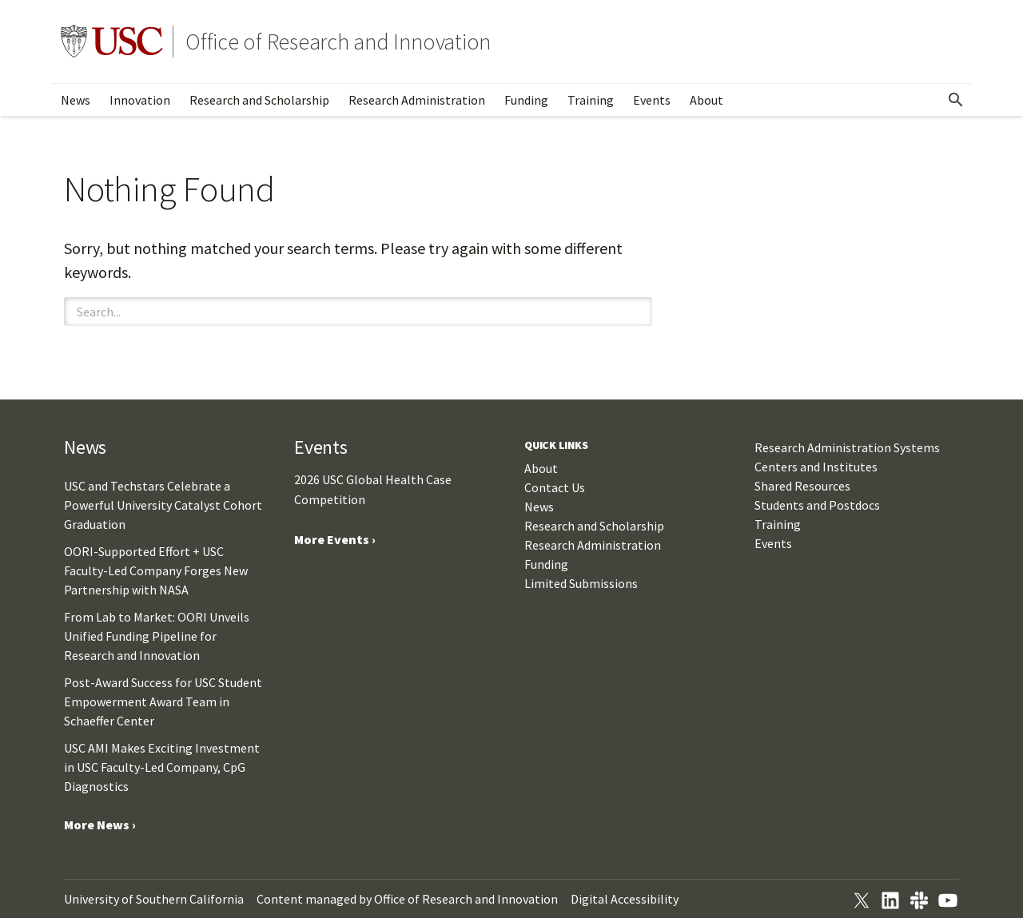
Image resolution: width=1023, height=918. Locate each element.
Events (652, 100)
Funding (526, 100)
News (75, 100)
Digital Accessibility (625, 899)
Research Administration (416, 100)
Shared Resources (802, 486)
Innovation (139, 100)
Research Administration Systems (847, 447)
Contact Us (554, 487)
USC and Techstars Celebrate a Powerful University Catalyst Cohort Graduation (163, 505)
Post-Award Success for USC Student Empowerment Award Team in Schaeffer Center (163, 701)
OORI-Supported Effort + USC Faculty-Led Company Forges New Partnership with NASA (156, 570)
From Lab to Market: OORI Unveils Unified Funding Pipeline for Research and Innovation (156, 636)
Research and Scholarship (259, 100)
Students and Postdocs (817, 505)
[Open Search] (956, 100)
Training (590, 100)
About (706, 100)
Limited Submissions (581, 583)
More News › (100, 825)
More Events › (335, 539)
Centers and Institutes (816, 467)
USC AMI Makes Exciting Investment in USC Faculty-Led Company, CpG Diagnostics (162, 767)
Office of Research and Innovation (338, 41)
